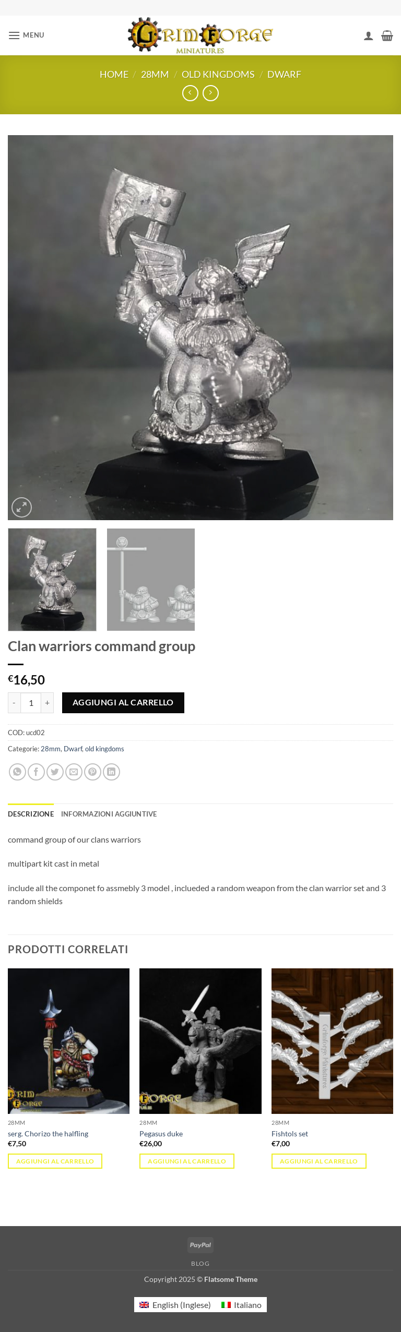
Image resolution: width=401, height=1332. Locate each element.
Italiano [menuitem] (248, 1305)
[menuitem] (175, 1304)
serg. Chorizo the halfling (48, 1133)
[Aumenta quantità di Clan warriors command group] (47, 702)
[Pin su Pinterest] (92, 772)
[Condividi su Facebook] (36, 772)
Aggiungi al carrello (123, 702)
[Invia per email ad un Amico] (73, 772)
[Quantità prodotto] (30, 702)
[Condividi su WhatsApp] (17, 772)
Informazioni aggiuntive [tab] (109, 814)
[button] (26, 35)
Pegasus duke (161, 1133)
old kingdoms (218, 74)
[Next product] (190, 93)
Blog (200, 1263)
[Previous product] (211, 93)
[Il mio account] (368, 35)
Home (114, 74)
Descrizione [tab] (31, 814)
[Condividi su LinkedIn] (111, 772)
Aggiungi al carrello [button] (55, 1161)
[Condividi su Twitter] (55, 772)
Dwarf (284, 74)
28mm (155, 74)
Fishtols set (290, 1133)
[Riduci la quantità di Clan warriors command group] (14, 702)
